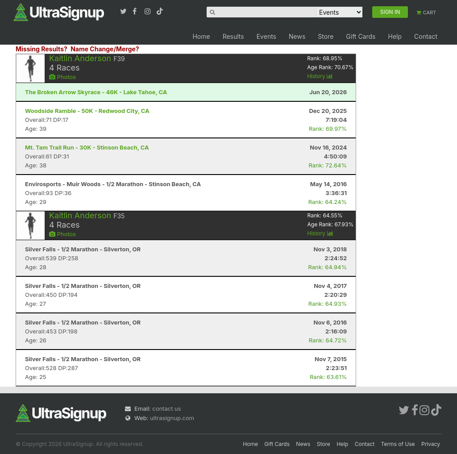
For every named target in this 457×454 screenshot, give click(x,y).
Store (325, 36)
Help (395, 36)
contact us (166, 408)
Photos (62, 76)
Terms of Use (398, 444)
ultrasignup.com (172, 417)
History (320, 76)
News (297, 36)
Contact (425, 36)
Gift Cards (360, 36)
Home (201, 36)
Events (266, 36)
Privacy (430, 444)
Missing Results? (41, 49)
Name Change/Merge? (105, 49)
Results (233, 36)
